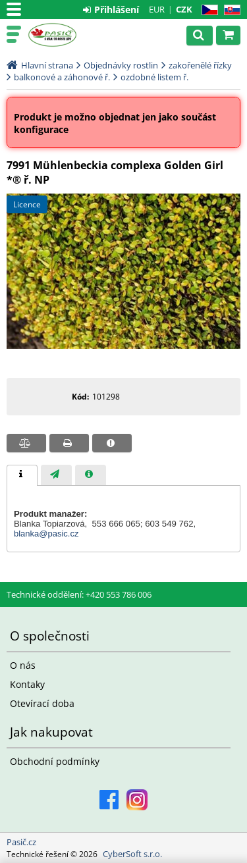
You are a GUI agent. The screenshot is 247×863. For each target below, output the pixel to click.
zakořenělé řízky (200, 65)
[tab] (22, 475)
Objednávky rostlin (121, 65)
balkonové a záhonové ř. (62, 77)
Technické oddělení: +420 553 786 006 (79, 594)
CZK (184, 9)
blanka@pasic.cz (46, 533)
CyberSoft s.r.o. (132, 854)
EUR (157, 9)
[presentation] (22, 475)
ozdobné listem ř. (154, 77)
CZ (207, 10)
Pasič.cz (67, 34)
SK (229, 10)
